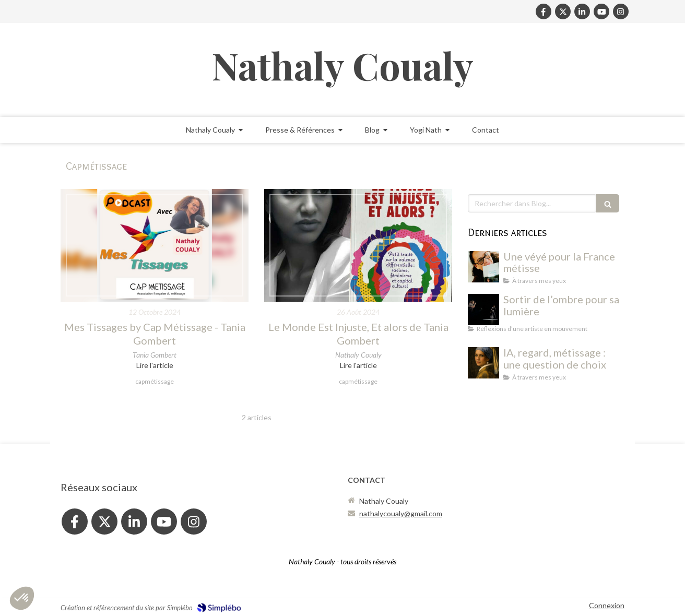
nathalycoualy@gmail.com (400, 513)
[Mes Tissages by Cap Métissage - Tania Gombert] (155, 245)
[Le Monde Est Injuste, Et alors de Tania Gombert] (358, 245)
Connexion (606, 605)
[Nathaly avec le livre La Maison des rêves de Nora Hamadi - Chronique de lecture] (483, 266)
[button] (21, 598)
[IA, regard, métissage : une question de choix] (483, 362)
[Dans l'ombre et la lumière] (483, 309)
